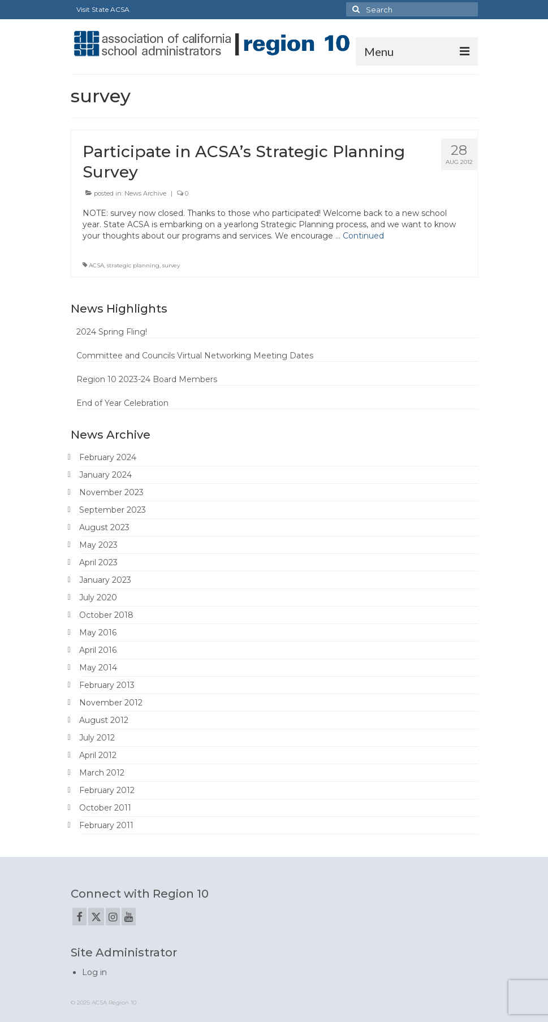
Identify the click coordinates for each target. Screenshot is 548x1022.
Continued (363, 236)
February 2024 (107, 457)
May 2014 (98, 667)
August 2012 (103, 720)
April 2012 (97, 755)
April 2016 (97, 650)
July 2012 (97, 738)
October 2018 (106, 615)
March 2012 (101, 773)
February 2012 (107, 790)
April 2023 (98, 562)
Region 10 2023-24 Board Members (146, 379)
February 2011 (106, 825)
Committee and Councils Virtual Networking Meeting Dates (194, 355)
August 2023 (104, 527)
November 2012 (111, 703)
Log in (94, 972)
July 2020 (98, 597)
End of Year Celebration (122, 403)
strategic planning (133, 265)
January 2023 (105, 580)
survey (171, 265)
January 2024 (105, 475)
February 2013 (107, 685)
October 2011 (105, 808)
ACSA (96, 265)
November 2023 (111, 492)
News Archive (145, 193)
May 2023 (98, 545)
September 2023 (112, 510)
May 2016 (97, 632)
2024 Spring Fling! (111, 332)
